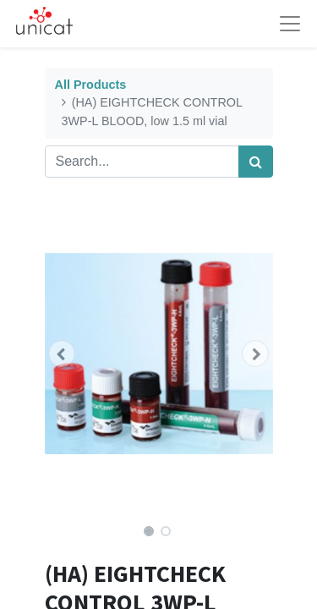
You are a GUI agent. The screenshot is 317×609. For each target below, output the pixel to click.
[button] (62, 353)
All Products (91, 84)
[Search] (255, 161)
